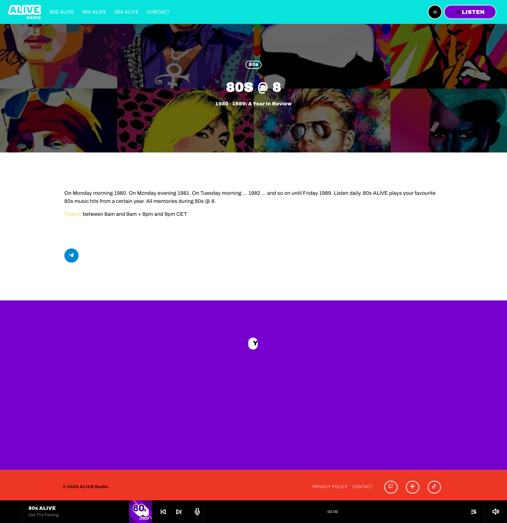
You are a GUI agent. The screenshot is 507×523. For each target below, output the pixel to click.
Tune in (73, 214)
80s (253, 65)
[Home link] (24, 12)
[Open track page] (196, 511)
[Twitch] (391, 482)
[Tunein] (412, 482)
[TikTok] (434, 482)
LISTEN (470, 12)
